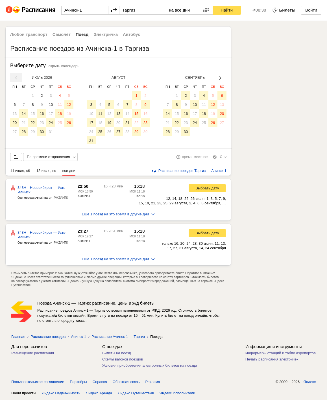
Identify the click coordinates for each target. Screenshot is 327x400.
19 (69, 114)
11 (60, 104)
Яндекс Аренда (99, 394)
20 (15, 123)
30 (42, 132)
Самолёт (62, 34)
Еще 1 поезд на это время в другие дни (118, 215)
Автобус (131, 34)
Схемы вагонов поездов (122, 360)
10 (51, 104)
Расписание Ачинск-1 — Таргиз (118, 338)
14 (24, 114)
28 (24, 132)
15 (33, 114)
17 (51, 114)
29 (33, 132)
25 (60, 123)
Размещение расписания (32, 354)
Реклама (152, 383)
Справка (100, 383)
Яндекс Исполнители (177, 394)
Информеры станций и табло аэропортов (280, 354)
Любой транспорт (28, 34)
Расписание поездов (48, 338)
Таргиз (140, 197)
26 (69, 123)
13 (15, 114)
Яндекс (309, 383)
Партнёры (78, 383)
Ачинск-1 (83, 197)
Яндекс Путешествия (136, 394)
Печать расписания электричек (271, 360)
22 (33, 123)
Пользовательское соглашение (37, 383)
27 (15, 132)
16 (42, 114)
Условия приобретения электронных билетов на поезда (149, 366)
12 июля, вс (46, 172)
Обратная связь (126, 383)
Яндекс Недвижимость (61, 394)
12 (69, 104)
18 (60, 114)
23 (42, 123)
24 (51, 123)
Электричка (105, 34)
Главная (18, 338)
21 (24, 123)
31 (51, 132)
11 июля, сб (20, 172)
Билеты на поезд (116, 354)
